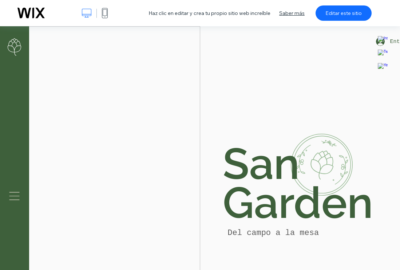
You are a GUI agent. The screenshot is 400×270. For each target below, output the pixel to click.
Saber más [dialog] (292, 13)
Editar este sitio (343, 13)
